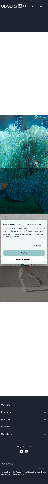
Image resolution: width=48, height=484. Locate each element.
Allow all (24, 253)
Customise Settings (24, 259)
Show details (35, 246)
